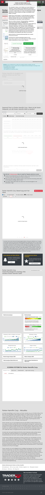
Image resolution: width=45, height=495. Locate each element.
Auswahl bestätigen (17, 43)
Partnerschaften (30, 48)
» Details (15, 54)
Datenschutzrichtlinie (13, 35)
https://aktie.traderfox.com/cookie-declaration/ (19, 38)
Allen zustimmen (28, 43)
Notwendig (16, 48)
